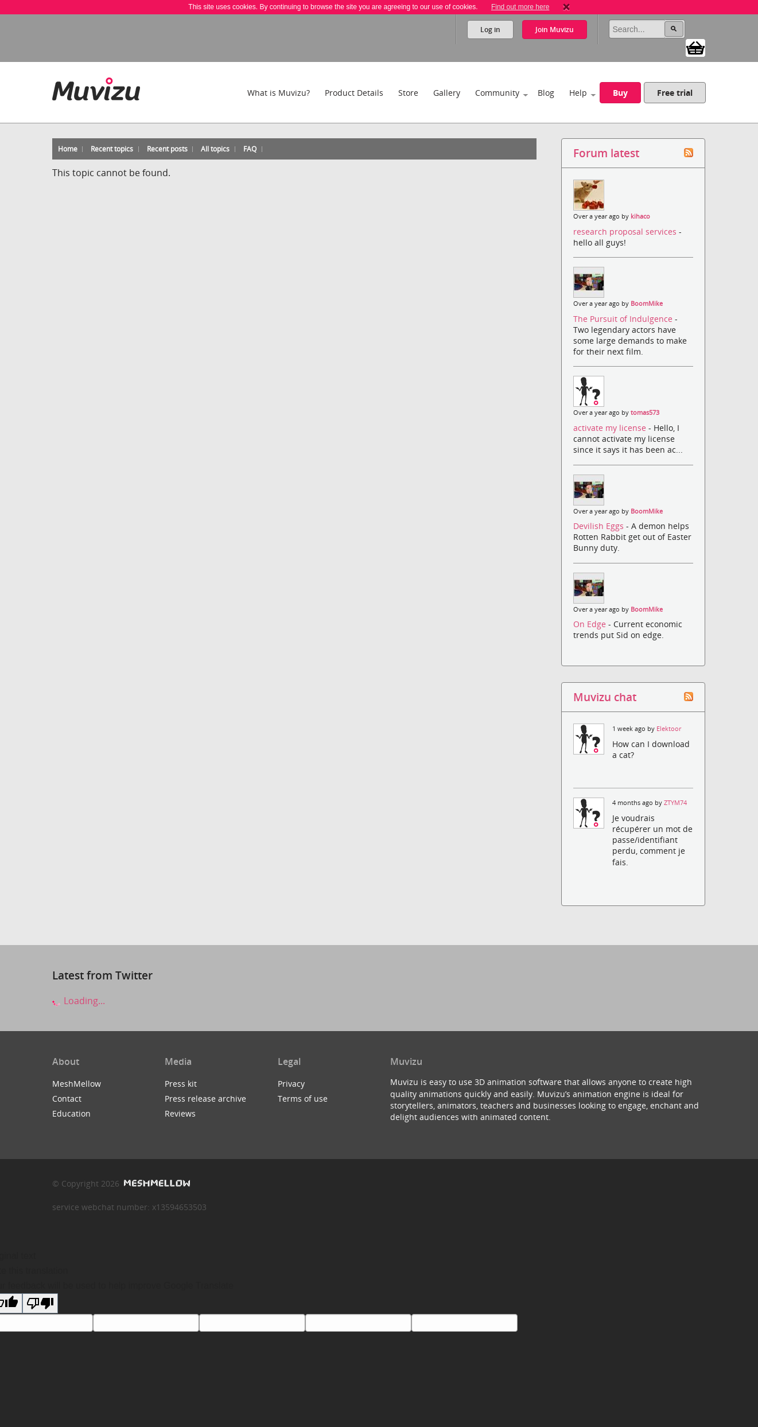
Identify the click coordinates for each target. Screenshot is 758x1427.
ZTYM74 (675, 803)
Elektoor (668, 729)
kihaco (640, 216)
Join (554, 29)
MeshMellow (76, 1083)
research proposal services (626, 231)
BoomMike (647, 304)
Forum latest (606, 153)
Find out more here (520, 7)
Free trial (675, 92)
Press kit (181, 1083)
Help (578, 92)
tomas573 (645, 413)
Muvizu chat (604, 697)
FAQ (249, 149)
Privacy (291, 1083)
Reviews (180, 1113)
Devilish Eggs (599, 525)
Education (71, 1113)
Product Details (354, 92)
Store (408, 92)
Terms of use (303, 1098)
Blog (546, 92)
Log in (490, 29)
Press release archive (205, 1098)
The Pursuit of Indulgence (624, 318)
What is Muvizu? (278, 92)
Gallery (446, 92)
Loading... (78, 1000)
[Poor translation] (40, 1303)
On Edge (590, 624)
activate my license (610, 427)
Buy (620, 92)
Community (497, 92)
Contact (66, 1098)
